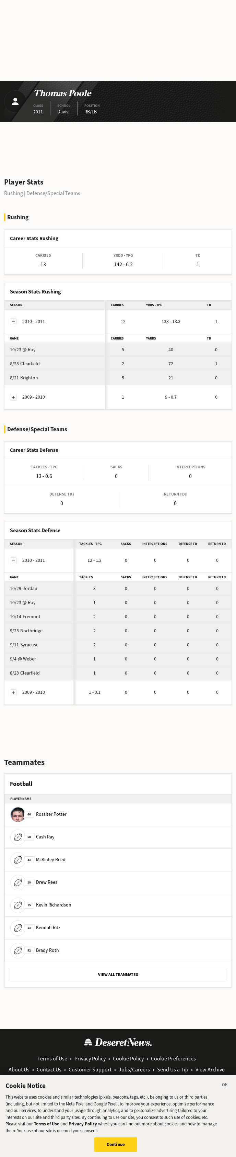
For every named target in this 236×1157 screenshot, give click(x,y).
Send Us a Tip (172, 1069)
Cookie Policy (128, 1058)
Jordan (23, 588)
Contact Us (49, 1069)
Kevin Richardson (40, 904)
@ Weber (23, 659)
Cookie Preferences (173, 1058)
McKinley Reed (38, 859)
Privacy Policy (90, 1058)
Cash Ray (32, 836)
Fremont (25, 616)
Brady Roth (34, 950)
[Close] (225, 1089)
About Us (19, 1069)
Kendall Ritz (35, 927)
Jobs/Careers (134, 1069)
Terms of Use (52, 1058)
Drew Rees (33, 882)
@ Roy (23, 349)
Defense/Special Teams (53, 193)
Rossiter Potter (38, 814)
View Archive (210, 1069)
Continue (116, 1148)
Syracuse (24, 645)
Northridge (26, 630)
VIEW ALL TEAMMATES (118, 974)
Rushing (13, 193)
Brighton (24, 378)
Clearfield (25, 363)
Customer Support (90, 1069)
